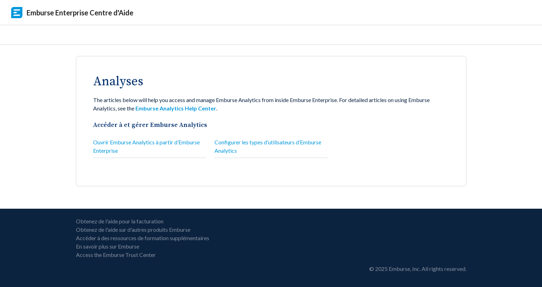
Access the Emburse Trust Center (116, 254)
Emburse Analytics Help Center (175, 108)
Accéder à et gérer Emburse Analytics (150, 125)
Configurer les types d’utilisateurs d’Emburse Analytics (267, 146)
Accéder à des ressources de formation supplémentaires (142, 238)
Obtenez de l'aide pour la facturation (119, 221)
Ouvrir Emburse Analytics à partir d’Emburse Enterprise (146, 146)
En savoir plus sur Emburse (107, 246)
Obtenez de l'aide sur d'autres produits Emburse (133, 229)
